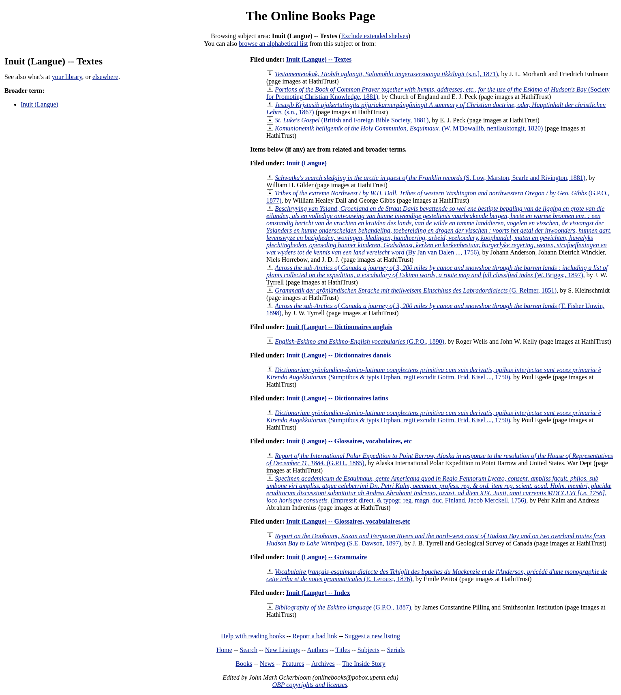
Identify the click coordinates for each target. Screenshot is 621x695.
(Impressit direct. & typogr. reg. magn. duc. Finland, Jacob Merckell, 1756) (438, 489)
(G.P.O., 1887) (343, 607)
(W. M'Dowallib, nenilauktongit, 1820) (409, 128)
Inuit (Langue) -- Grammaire (326, 557)
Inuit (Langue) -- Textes (318, 59)
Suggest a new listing (372, 636)
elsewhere (105, 76)
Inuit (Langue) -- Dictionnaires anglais (339, 326)
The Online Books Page (310, 16)
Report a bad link (314, 636)
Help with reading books (253, 636)
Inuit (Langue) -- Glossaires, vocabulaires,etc (348, 521)
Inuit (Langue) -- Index (318, 592)
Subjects (368, 649)
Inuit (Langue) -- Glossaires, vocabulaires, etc (349, 441)
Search (249, 649)
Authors (317, 649)
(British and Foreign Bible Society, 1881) (351, 120)
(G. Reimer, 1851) (416, 290)
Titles (342, 649)
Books (244, 663)
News (267, 663)
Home (224, 649)
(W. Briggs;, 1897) (437, 271)
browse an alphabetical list (273, 43)
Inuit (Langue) (39, 104)
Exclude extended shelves (374, 35)
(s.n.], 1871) (386, 74)
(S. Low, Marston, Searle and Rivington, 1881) (430, 177)
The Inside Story (363, 663)
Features (293, 663)
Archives (323, 663)
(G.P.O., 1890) (359, 341)
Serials (396, 649)
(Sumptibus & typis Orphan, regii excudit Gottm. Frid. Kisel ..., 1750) (433, 373)
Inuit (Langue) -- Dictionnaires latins (337, 398)
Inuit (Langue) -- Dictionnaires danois (338, 355)
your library (67, 76)
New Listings (282, 649)
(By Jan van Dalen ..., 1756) (439, 230)
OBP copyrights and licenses (309, 684)
